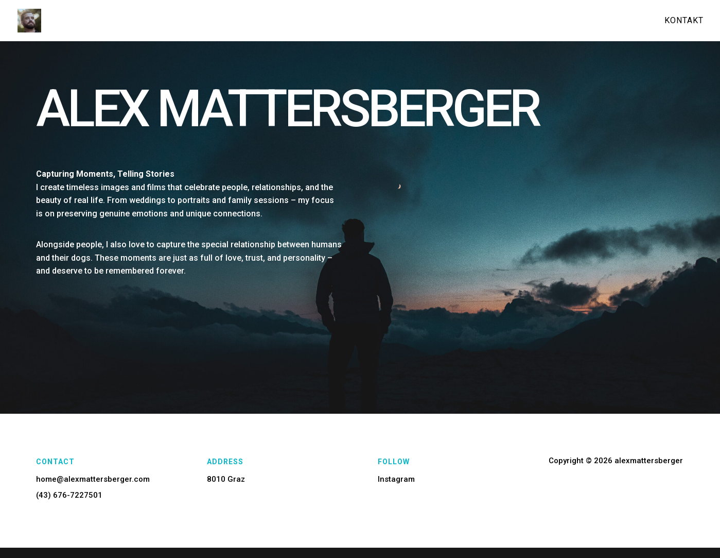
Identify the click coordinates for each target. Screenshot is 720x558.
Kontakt (684, 21)
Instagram (396, 479)
